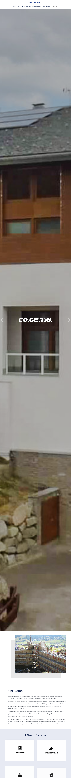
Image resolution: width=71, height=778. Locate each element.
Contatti (55, 6)
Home (15, 6)
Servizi (28, 6)
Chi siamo (21, 6)
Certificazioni (47, 6)
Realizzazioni (36, 6)
